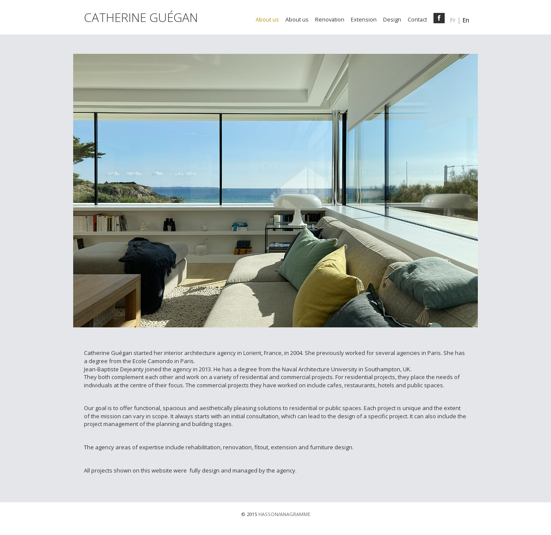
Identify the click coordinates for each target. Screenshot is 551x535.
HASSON (268, 514)
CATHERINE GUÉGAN (141, 19)
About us (267, 19)
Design (392, 19)
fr (452, 20)
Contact (417, 19)
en (465, 20)
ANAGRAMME (295, 514)
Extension (364, 19)
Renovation (329, 19)
